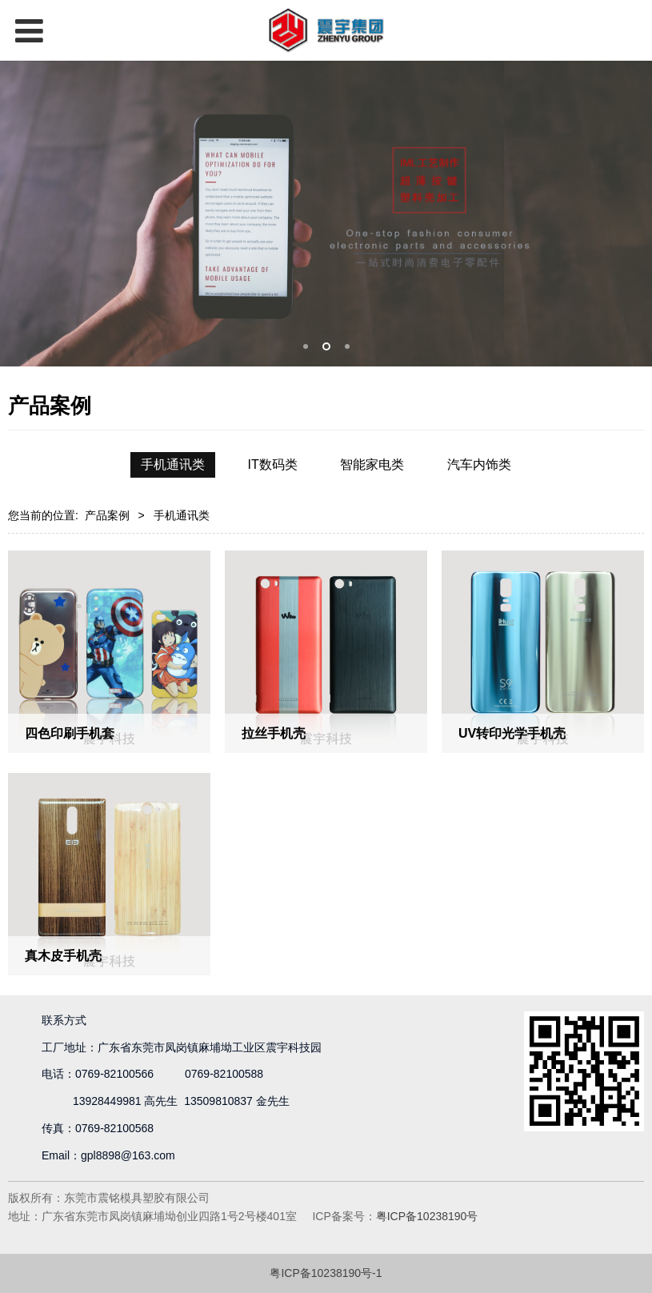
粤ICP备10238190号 (427, 1216)
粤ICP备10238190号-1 (326, 1273)
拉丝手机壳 (274, 733)
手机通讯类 (173, 464)
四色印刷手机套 (69, 733)
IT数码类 (273, 464)
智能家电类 (372, 464)
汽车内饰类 (479, 464)
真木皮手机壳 (63, 955)
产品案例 (107, 515)
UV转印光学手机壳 (512, 733)
